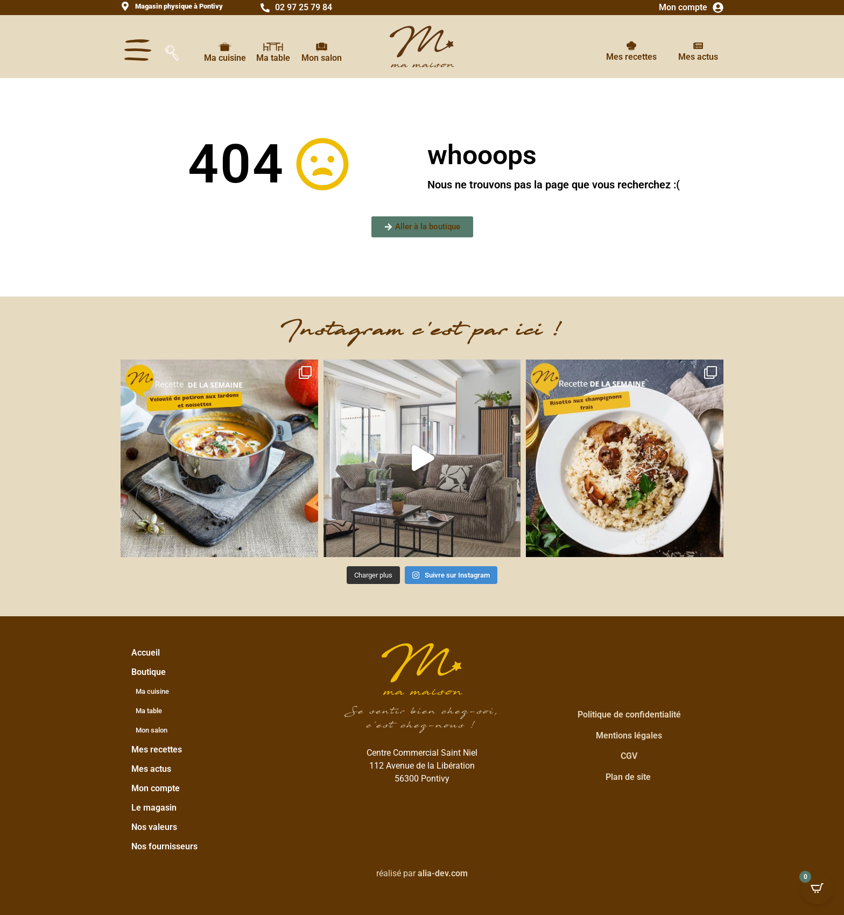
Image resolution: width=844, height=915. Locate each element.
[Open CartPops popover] (817, 888)
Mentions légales (629, 735)
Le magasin (154, 808)
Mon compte (683, 7)
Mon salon (321, 58)
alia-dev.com (443, 873)
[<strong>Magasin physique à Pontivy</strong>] (125, 6)
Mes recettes (631, 57)
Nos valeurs (154, 827)
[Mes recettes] (631, 46)
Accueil (145, 652)
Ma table (273, 58)
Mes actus (698, 57)
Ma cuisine (225, 58)
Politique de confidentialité (629, 714)
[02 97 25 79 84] (265, 7)
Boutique (151, 672)
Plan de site (628, 777)
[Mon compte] (718, 7)
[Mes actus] (698, 46)
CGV (629, 756)
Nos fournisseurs (164, 846)
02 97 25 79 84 (303, 7)
